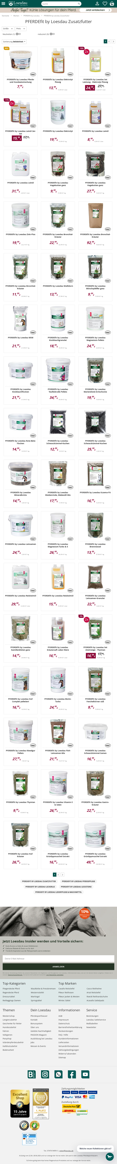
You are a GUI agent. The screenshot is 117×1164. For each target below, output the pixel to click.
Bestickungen (92, 1016)
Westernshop (9, 1016)
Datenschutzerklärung (15, 975)
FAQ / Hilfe (63, 1035)
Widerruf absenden (67, 1053)
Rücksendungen (65, 1031)
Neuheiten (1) (9, 34)
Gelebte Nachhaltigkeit (41, 1031)
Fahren (6, 1031)
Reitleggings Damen (12, 1000)
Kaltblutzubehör (10, 1046)
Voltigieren (7, 1035)
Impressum (63, 1019)
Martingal (35, 996)
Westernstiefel (37, 992)
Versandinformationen (68, 1046)
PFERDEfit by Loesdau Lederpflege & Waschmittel (58, 892)
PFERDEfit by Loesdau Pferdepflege (78, 881)
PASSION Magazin (39, 1035)
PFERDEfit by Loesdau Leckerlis (40, 887)
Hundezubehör (9, 1027)
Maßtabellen (92, 1023)
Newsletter (91, 1027)
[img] (112, 5)
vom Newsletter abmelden (54, 975)
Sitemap (62, 1057)
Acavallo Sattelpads (95, 1000)
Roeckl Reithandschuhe (97, 996)
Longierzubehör (10, 1019)
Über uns (35, 1027)
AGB (60, 1016)
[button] (3, 3)
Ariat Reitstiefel (93, 992)
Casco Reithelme (94, 988)
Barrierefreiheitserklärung (70, 1027)
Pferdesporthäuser (39, 1016)
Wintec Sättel (64, 1000)
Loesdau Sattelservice (96, 1019)
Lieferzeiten (63, 1042)
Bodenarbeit (8, 1050)
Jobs (32, 1042)
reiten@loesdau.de (66, 1151)
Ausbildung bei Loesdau (41, 1038)
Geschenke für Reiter (12, 1023)
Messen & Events (38, 1046)
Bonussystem (37, 1023)
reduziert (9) (43, 34)
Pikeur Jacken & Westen (69, 996)
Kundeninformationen (68, 1038)
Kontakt (34, 1019)
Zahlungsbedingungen (68, 1050)
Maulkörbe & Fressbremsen (43, 988)
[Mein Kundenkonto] (97, 5)
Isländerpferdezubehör (13, 1042)
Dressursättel (9, 996)
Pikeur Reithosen (66, 992)
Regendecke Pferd (11, 992)
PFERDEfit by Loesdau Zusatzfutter (39, 881)
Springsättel (36, 1000)
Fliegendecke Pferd (11, 988)
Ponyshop (7, 1038)
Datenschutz (64, 1023)
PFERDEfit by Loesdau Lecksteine (76, 887)
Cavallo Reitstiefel (66, 988)
